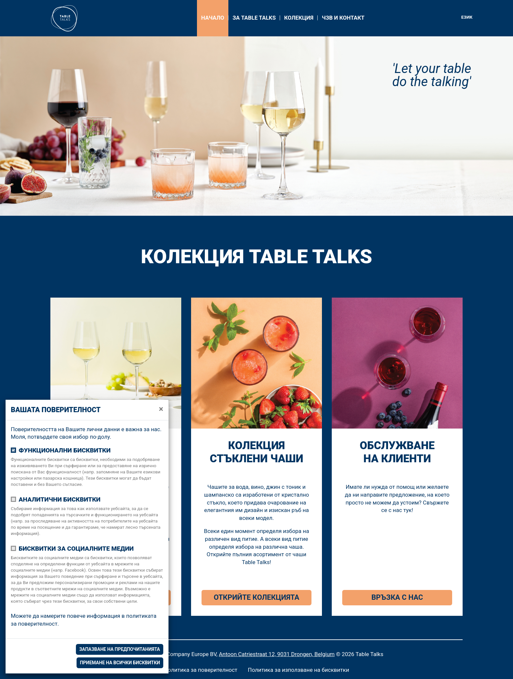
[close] (160, 409)
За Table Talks (254, 17)
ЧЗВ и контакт (343, 17)
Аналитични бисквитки (59, 499)
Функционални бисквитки (65, 450)
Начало (212, 17)
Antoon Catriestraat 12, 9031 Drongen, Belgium (277, 654)
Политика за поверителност (201, 670)
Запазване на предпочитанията (119, 649)
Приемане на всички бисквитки (120, 662)
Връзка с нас (397, 597)
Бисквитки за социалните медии (76, 548)
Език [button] (466, 17)
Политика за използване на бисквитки (298, 670)
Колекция (298, 17)
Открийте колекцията (256, 597)
